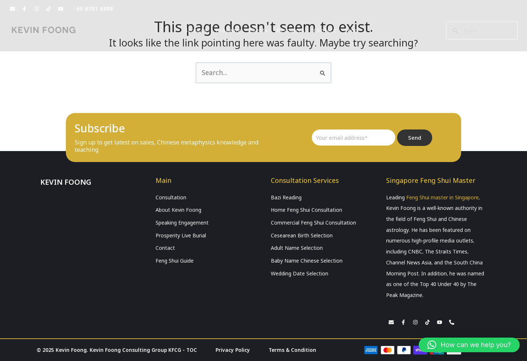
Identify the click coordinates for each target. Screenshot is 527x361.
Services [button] (196, 30)
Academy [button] (228, 30)
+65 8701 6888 (93, 8)
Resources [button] (291, 30)
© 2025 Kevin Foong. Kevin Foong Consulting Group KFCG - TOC (117, 350)
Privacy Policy (233, 350)
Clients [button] (258, 30)
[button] (469, 345)
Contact (325, 30)
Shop (351, 30)
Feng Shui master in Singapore (442, 197)
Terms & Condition (292, 350)
